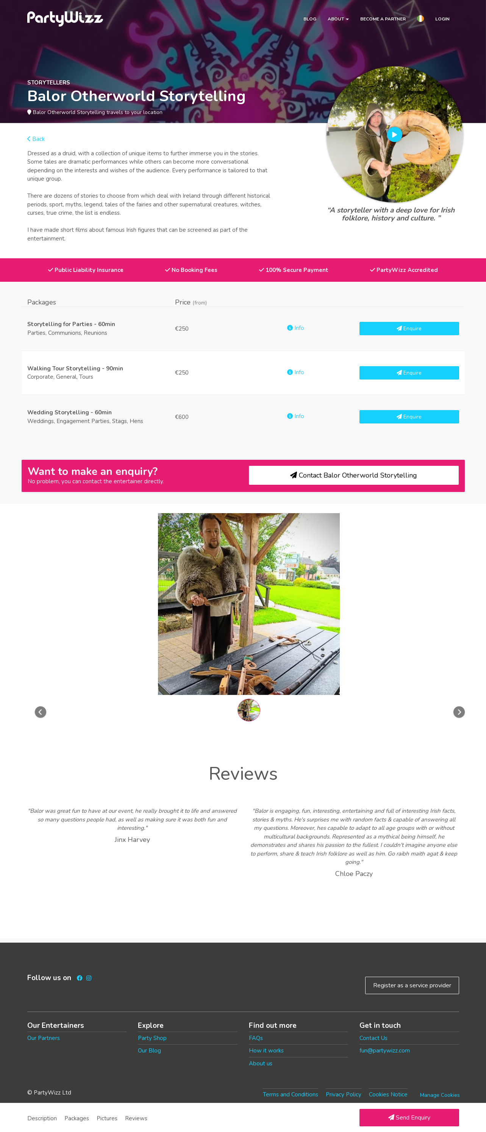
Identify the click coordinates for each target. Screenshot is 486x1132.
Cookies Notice (388, 1094)
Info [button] (295, 328)
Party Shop (152, 1038)
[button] (420, 19)
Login (442, 19)
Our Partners (43, 1038)
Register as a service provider (412, 985)
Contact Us (373, 1038)
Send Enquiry (409, 1117)
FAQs (256, 1038)
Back (36, 139)
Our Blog (149, 1050)
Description (42, 1118)
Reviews (136, 1118)
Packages (76, 1118)
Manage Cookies (440, 1095)
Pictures (107, 1118)
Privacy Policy (343, 1094)
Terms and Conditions (290, 1094)
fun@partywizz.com (384, 1050)
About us (260, 1063)
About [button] (338, 19)
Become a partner (383, 19)
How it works (266, 1050)
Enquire (409, 328)
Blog (309, 19)
